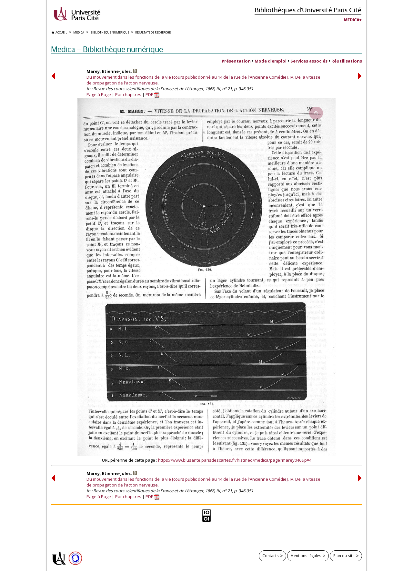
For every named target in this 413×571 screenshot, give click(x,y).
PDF (152, 94)
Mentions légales (305, 555)
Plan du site (344, 555)
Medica (351, 20)
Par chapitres (128, 94)
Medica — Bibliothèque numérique (107, 49)
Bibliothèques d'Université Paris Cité (308, 10)
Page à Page (98, 94)
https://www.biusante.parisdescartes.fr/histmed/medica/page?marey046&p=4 (234, 460)
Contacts (270, 555)
